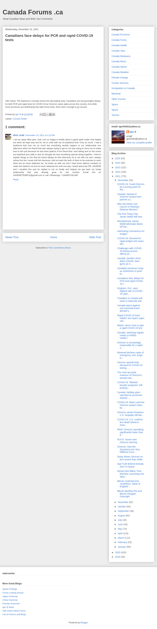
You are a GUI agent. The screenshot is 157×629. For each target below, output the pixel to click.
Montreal (116, 93)
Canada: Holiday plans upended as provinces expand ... (129, 395)
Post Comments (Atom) (60, 247)
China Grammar (9, 600)
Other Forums (119, 99)
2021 (118, 176)
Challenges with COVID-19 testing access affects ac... (129, 251)
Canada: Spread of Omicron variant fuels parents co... (129, 197)
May (120, 529)
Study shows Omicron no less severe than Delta (130, 458)
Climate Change (120, 77)
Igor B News (8, 607)
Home (53, 237)
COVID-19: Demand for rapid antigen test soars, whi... (130, 241)
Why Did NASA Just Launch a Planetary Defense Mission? (128, 207)
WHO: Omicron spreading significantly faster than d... (130, 432)
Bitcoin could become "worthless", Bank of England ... (128, 484)
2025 (118, 158)
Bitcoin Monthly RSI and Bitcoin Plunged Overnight (129, 494)
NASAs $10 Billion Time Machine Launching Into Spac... (130, 474)
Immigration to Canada (123, 88)
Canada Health (20, 119)
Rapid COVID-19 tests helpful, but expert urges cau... (130, 318)
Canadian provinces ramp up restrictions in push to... (130, 271)
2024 (118, 163)
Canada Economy (121, 34)
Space (115, 104)
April (120, 533)
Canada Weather (120, 72)
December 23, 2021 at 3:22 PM (40, 135)
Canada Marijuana (121, 56)
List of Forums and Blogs (14, 614)
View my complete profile (139, 142)
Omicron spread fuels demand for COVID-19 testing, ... (129, 365)
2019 (118, 557)
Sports (115, 110)
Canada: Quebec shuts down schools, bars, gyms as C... (129, 261)
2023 (118, 167)
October (122, 506)
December (123, 180)
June (120, 524)
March (121, 538)
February (123, 542)
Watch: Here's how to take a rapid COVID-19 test (130, 326)
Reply (15, 179)
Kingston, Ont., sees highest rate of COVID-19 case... (130, 291)
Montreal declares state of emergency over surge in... (130, 355)
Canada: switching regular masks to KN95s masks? (130, 335)
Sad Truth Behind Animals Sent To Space (130, 465)
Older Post (95, 237)
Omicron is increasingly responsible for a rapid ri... (129, 345)
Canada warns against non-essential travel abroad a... (128, 308)
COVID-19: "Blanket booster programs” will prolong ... (129, 385)
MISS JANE (19, 135)
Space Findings (9, 589)
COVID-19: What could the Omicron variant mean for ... (130, 405)
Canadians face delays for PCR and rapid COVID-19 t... (130, 281)
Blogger (84, 622)
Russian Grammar (11, 603)
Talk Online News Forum (14, 611)
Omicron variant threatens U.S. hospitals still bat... (130, 413)
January (122, 547)
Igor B (133, 131)
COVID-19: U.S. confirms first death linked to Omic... (130, 422)
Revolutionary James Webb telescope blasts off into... (130, 224)
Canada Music (119, 61)
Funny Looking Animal (12, 593)
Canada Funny (119, 40)
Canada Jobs (118, 50)
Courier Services (120, 83)
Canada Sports (119, 66)
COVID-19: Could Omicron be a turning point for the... (130, 187)
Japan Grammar (10, 596)
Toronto (115, 115)
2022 (118, 172)
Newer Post (11, 237)
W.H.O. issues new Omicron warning (127, 441)
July (120, 520)
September (124, 511)
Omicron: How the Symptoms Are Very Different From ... (128, 449)
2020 (118, 552)
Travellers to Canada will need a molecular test (129, 299)
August (121, 515)
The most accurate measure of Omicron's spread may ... (129, 375)
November (123, 502)
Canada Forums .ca (33, 12)
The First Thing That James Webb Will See (129, 215)
